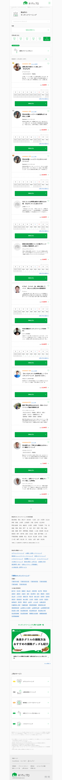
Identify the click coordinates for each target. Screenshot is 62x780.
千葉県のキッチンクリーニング (20, 575)
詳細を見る (31, 103)
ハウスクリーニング (17, 559)
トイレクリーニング (42, 559)
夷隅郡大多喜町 (33, 613)
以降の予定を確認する (44, 98)
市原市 (48, 594)
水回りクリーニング (40, 556)
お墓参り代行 (42, 561)
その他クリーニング (17, 561)
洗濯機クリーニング (30, 559)
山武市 (30, 602)
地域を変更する (30, 30)
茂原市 (13, 594)
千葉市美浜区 (23, 584)
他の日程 (47, 38)
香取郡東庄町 (15, 608)
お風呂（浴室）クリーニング (34, 553)
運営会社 (32, 766)
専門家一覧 (33, 768)
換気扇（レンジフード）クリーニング (22, 556)
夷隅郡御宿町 (43, 613)
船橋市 (24, 591)
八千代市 (19, 596)
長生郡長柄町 (15, 613)
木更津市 (34, 591)
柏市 (38, 594)
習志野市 (33, 594)
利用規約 (14, 766)
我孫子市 (25, 596)
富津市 (48, 596)
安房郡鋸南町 (15, 616)
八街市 (31, 599)
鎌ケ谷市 (36, 596)
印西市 (36, 599)
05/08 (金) (33, 39)
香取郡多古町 (42, 605)
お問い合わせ (25, 768)
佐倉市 (24, 594)
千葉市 (13, 578)
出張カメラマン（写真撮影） (30, 564)
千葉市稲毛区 (34, 581)
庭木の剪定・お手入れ (30, 561)
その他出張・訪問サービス (19, 567)
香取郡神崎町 (33, 605)
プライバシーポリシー (23, 766)
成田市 (18, 594)
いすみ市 (35, 602)
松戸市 (40, 591)
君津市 (42, 596)
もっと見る (46, 663)
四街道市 (19, 599)
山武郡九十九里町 (25, 608)
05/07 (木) (27, 39)
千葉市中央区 (15, 581)
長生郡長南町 (24, 613)
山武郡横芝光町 (45, 608)
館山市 (29, 591)
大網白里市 (42, 602)
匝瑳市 (20, 602)
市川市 (18, 591)
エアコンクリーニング (18, 553)
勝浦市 (42, 594)
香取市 (25, 602)
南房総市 (14, 602)
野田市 (45, 591)
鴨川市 (31, 596)
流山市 (13, 596)
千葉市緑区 (15, 584)
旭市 (28, 594)
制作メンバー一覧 (16, 768)
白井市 (41, 599)
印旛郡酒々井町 (16, 605)
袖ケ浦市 (25, 599)
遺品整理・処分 (16, 564)
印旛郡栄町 (25, 605)
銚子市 (13, 591)
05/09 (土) (40, 39)
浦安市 (13, 599)
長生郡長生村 (33, 610)
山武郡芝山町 (35, 608)
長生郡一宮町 (15, 610)
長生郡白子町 (42, 610)
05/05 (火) (14, 39)
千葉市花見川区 (24, 581)
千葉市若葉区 (43, 581)
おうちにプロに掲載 (41, 766)
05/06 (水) (21, 39)
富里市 (46, 599)
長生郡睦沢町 (24, 610)
